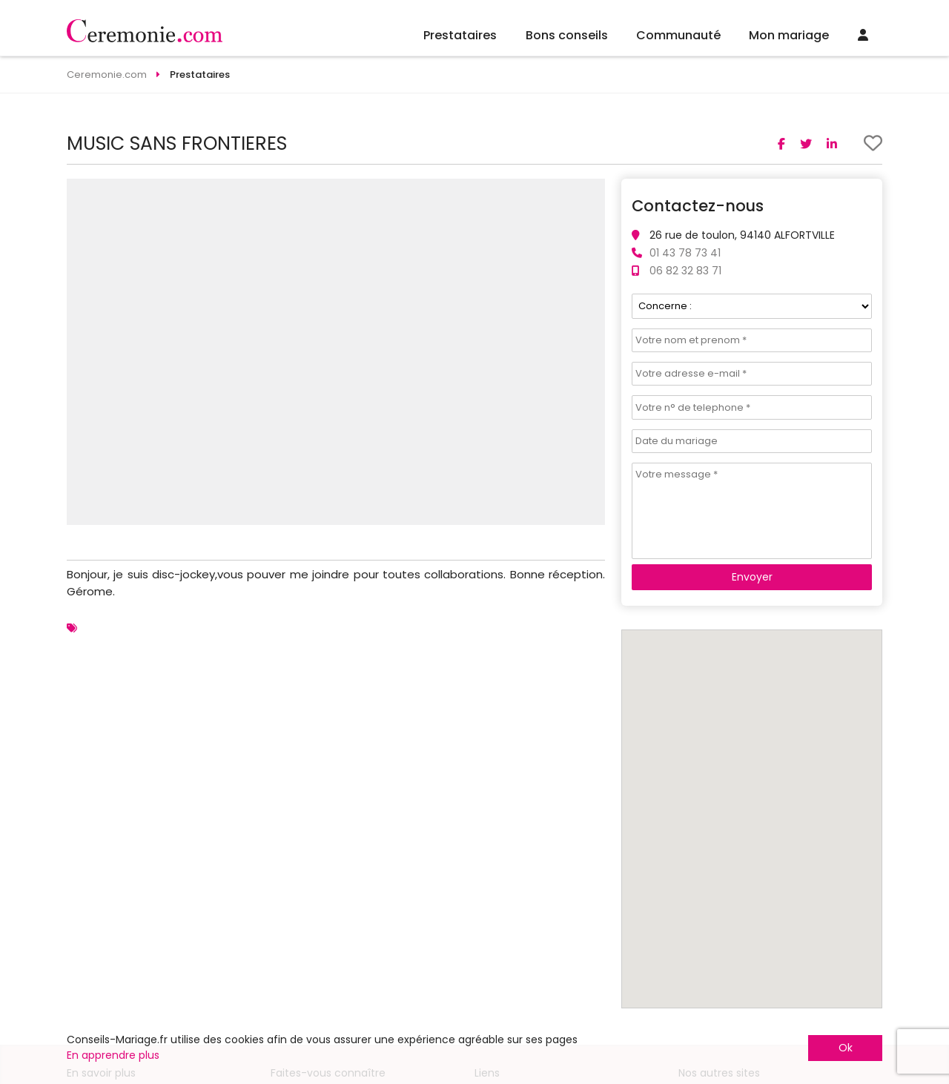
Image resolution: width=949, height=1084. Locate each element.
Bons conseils (567, 35)
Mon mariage (789, 35)
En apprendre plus (113, 1055)
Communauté (678, 35)
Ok (846, 1047)
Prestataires (460, 35)
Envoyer (752, 576)
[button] (592, 192)
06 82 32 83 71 (685, 270)
